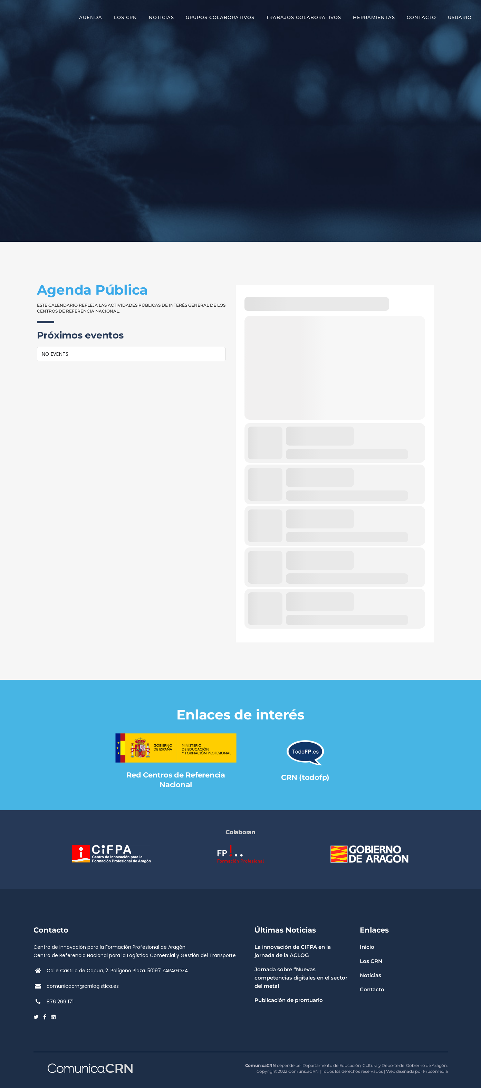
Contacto (372, 989)
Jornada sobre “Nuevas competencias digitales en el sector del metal (300, 977)
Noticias (370, 975)
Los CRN (371, 961)
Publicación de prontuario (288, 1000)
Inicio (367, 947)
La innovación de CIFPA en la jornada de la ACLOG (292, 951)
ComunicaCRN (303, 1071)
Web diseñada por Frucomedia (417, 1071)
